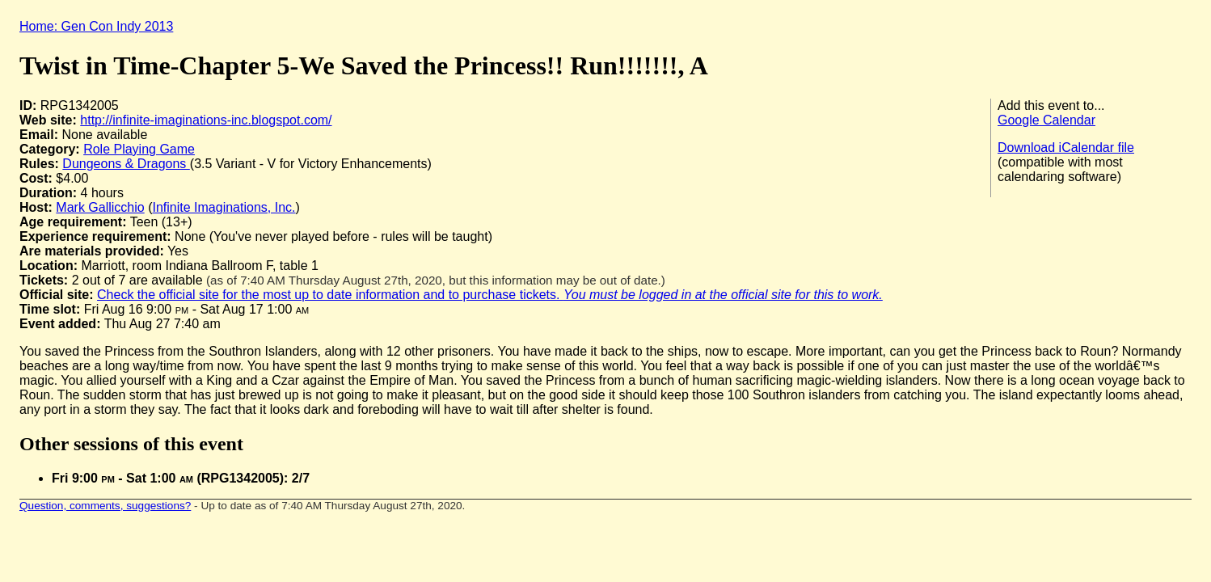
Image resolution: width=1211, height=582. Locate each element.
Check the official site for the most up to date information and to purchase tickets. (490, 295)
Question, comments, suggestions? (105, 506)
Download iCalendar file (1066, 147)
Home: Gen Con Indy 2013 (96, 26)
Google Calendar (1046, 120)
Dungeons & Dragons (125, 164)
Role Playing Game (139, 149)
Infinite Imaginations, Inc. (223, 207)
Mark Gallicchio (100, 207)
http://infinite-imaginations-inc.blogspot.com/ (205, 120)
